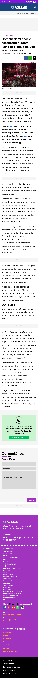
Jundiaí (6, 645)
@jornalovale (13, 604)
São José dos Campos (11, 651)
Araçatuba (7, 632)
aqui (10, 126)
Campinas (7, 639)
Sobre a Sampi (8, 660)
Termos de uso (8, 664)
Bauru (5, 636)
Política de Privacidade (11, 667)
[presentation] (21, 494)
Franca (6, 642)
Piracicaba (7, 648)
